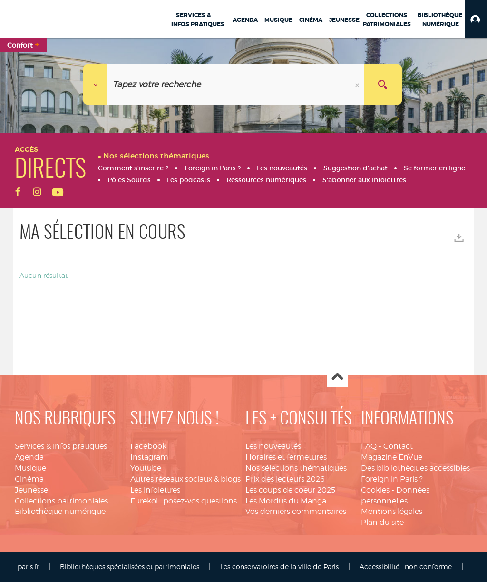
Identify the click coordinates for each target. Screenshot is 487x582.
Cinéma (29, 478)
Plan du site (382, 522)
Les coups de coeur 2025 (290, 489)
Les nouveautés (273, 446)
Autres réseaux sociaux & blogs (185, 478)
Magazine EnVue (391, 457)
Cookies (375, 489)
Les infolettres (155, 489)
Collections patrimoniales (61, 500)
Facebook (148, 446)
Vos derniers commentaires (295, 511)
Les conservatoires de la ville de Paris (279, 566)
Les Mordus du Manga (285, 500)
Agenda (29, 457)
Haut (337, 377)
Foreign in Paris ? (392, 478)
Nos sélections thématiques (296, 468)
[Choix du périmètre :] (95, 84)
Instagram (149, 457)
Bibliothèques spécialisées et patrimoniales (129, 566)
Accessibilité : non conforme (406, 566)
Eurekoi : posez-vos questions (183, 500)
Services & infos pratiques (61, 446)
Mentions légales (391, 511)
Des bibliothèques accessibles (415, 468)
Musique (30, 468)
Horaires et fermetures (286, 457)
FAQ (369, 446)
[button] (476, 19)
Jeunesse (31, 489)
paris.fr (28, 566)
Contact (398, 446)
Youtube (145, 468)
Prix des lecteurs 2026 (285, 478)
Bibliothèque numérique (60, 511)
